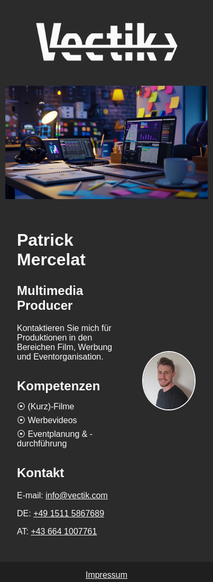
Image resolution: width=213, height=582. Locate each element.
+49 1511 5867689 (68, 513)
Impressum (106, 574)
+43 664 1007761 (64, 531)
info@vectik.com (76, 495)
